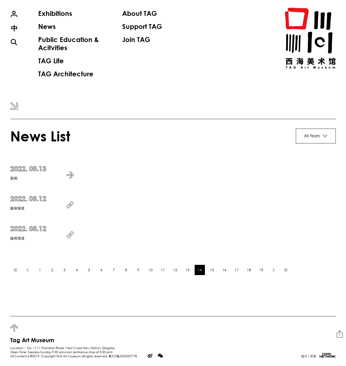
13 (187, 270)
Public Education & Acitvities (68, 43)
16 (224, 270)
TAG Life (51, 61)
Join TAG (136, 39)
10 (151, 270)
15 (212, 270)
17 (237, 270)
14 (200, 270)
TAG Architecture (65, 74)
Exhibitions (55, 13)
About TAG (139, 13)
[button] (315, 136)
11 (163, 270)
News (47, 26)
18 (249, 270)
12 (175, 270)
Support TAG (142, 26)
